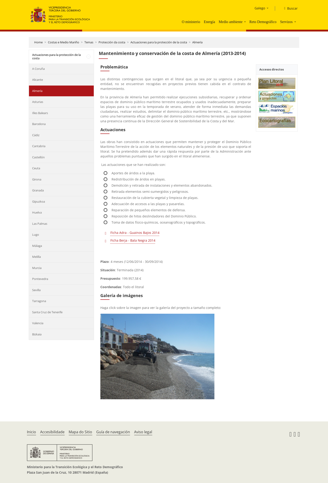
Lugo (35, 234)
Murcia (37, 268)
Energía (209, 22)
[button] (245, 22)
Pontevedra (40, 279)
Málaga (37, 246)
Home (38, 42)
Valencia (37, 323)
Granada (38, 190)
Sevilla (36, 290)
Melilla (36, 257)
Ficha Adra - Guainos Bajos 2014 (134, 232)
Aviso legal (143, 431)
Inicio (31, 431)
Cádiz (35, 135)
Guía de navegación (113, 431)
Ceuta (36, 168)
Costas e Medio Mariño (63, 42)
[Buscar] (289, 8)
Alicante (37, 80)
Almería (197, 42)
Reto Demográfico (262, 22)
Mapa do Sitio (80, 431)
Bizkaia (37, 334)
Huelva (37, 212)
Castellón (38, 157)
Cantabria (38, 146)
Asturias (37, 102)
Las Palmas (39, 224)
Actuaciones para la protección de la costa (158, 42)
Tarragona (39, 301)
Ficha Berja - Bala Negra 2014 (132, 240)
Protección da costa (112, 42)
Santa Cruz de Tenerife (47, 312)
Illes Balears (40, 113)
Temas (88, 42)
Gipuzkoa (38, 201)
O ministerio (191, 22)
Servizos (286, 22)
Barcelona (39, 124)
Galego (260, 8)
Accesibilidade (52, 431)
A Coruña (38, 69)
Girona (36, 179)
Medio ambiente (230, 22)
